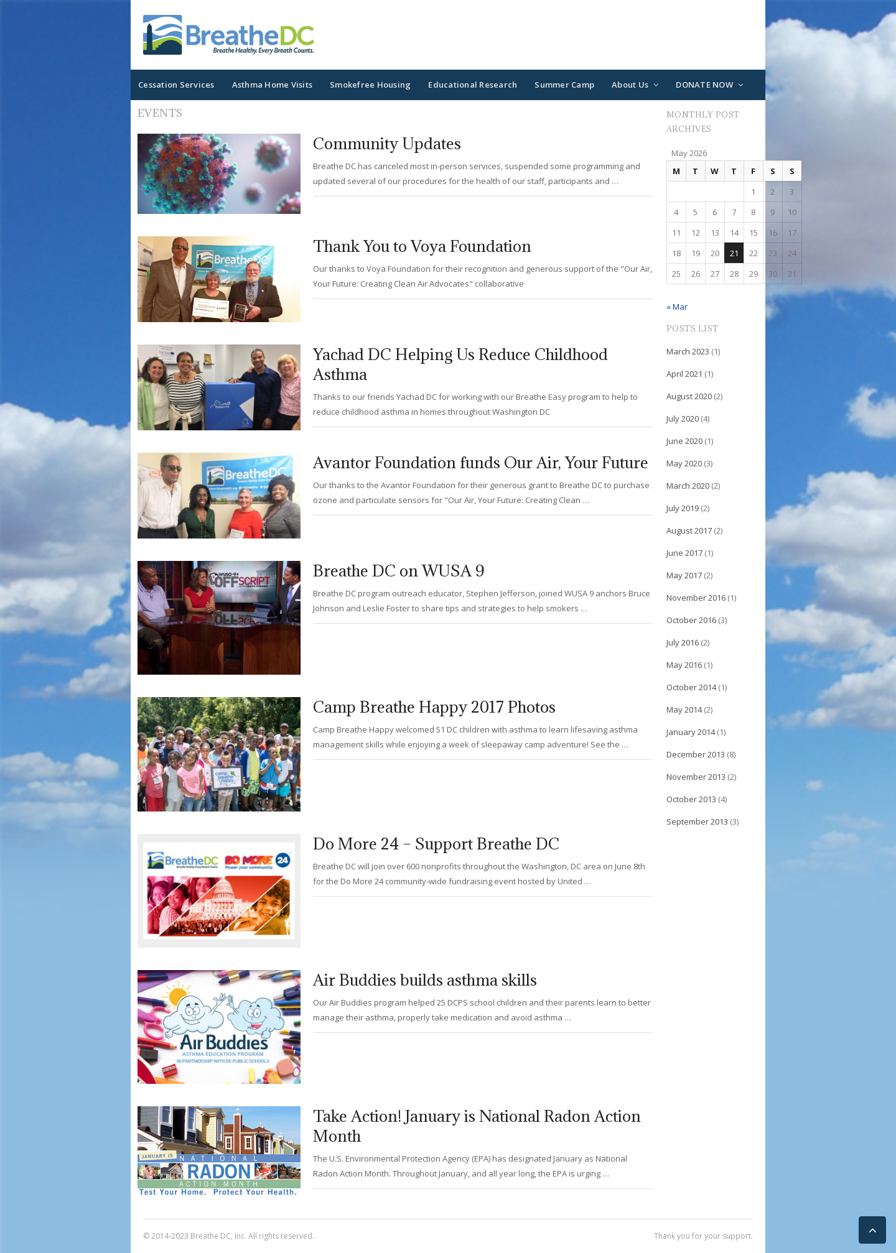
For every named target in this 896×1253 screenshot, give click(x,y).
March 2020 (687, 485)
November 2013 (696, 776)
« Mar (677, 306)
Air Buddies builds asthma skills (425, 979)
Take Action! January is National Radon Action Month (477, 1126)
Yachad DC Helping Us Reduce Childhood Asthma (460, 364)
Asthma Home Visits (272, 84)
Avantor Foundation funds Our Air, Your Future (480, 462)
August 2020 (689, 396)
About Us (630, 84)
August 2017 (689, 530)
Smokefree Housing (370, 84)
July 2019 (682, 508)
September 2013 (697, 821)
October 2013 (691, 799)
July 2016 (682, 642)
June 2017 (684, 552)
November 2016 (696, 597)
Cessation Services (176, 84)
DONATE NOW (704, 84)
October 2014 (691, 687)
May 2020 (684, 463)
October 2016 (691, 620)
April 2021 (684, 373)
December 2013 (695, 754)
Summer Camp (564, 84)
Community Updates (387, 143)
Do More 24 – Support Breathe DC (436, 843)
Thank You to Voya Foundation (422, 246)
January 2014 (690, 731)
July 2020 (682, 418)
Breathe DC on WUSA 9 (398, 570)
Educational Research (472, 84)
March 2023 (687, 351)
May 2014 (684, 709)
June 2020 (684, 440)
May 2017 (684, 575)
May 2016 (684, 664)
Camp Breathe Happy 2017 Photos (434, 706)
